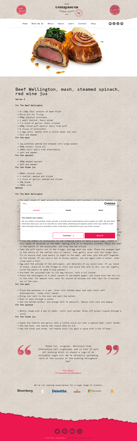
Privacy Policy (50, 438)
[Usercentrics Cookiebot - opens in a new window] (105, 204)
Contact (82, 23)
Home (25, 23)
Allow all (100, 235)
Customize (68, 235)
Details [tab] (68, 210)
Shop (93, 23)
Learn (71, 23)
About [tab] (100, 210)
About (61, 23)
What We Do (37, 23)
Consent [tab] (36, 210)
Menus (51, 23)
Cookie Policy (60, 438)
